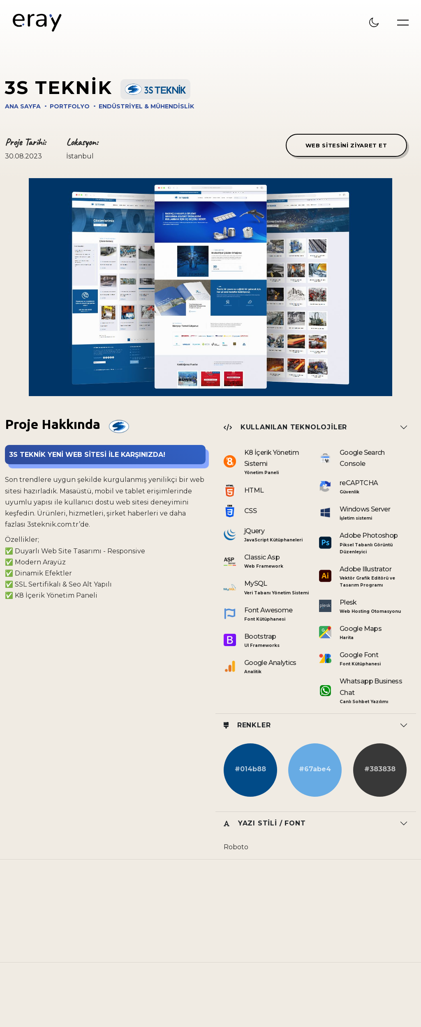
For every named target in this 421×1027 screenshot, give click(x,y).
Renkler (247, 725)
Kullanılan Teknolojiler (285, 427)
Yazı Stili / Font (264, 823)
